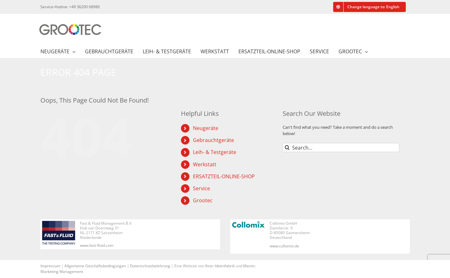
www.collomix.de (284, 246)
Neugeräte (205, 128)
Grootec (203, 200)
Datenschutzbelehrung (150, 266)
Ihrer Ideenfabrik (220, 266)
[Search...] (341, 147)
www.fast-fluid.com (96, 245)
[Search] (287, 147)
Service (201, 188)
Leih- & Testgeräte (214, 152)
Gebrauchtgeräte (213, 140)
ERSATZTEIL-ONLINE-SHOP (224, 176)
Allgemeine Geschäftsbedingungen (95, 266)
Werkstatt (204, 164)
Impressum (50, 266)
